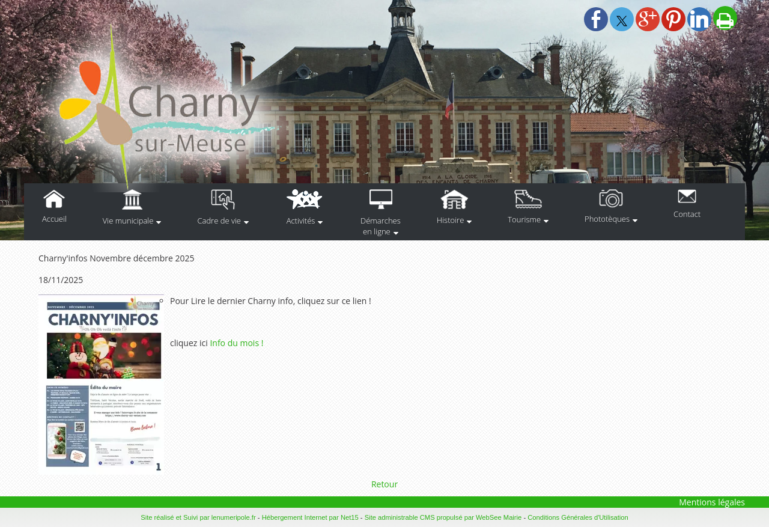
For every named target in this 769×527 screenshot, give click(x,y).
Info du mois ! (236, 343)
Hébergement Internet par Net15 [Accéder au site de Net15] (310, 517)
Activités (301, 220)
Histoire (450, 220)
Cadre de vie (219, 220)
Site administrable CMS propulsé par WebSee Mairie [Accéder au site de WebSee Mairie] (443, 517)
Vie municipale (128, 220)
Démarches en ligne (380, 226)
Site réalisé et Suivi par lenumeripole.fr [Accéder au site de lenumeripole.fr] (198, 517)
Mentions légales (712, 502)
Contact (687, 214)
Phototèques (607, 218)
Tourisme (524, 219)
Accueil (54, 218)
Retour (384, 484)
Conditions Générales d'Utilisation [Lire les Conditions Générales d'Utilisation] (577, 517)
